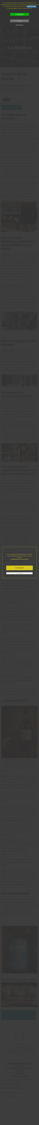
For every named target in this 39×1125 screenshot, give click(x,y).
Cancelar (19, 20)
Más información (19, 25)
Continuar (19, 14)
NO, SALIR (19, 573)
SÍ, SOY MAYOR (19, 568)
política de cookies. (31, 6)
